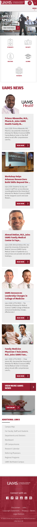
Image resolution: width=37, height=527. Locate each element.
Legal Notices (18, 514)
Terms (32, 511)
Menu (34, 8)
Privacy (25, 511)
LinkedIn (27, 497)
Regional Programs (12, 457)
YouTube (22, 497)
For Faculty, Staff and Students (16, 431)
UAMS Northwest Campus (14, 462)
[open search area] (30, 3)
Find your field (8, 28)
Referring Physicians (12, 453)
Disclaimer (15, 507)
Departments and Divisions (15, 435)
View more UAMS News (14, 386)
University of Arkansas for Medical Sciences (13, 2)
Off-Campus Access (12, 444)
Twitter (13, 497)
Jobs (24, 507)
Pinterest (31, 497)
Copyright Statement (11, 511)
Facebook (8, 497)
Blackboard (9, 440)
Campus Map (10, 427)
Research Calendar (12, 449)
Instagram (17, 497)
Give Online (11, 407)
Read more (20, 145)
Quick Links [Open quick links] (34, 3)
